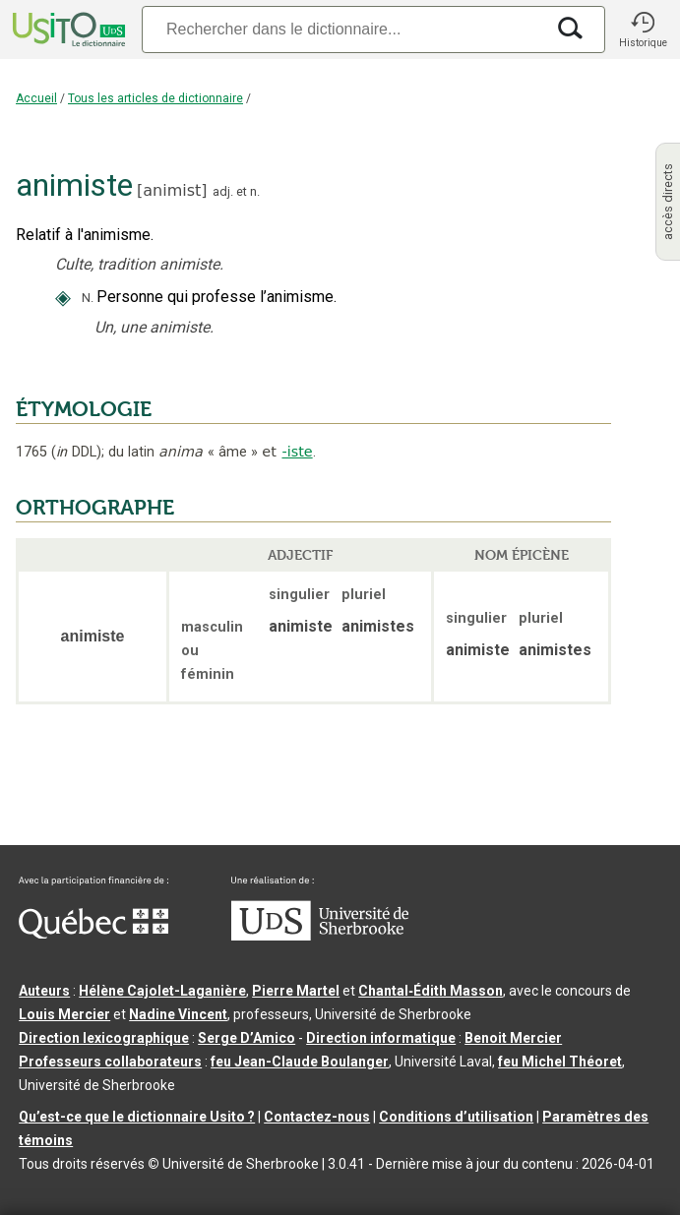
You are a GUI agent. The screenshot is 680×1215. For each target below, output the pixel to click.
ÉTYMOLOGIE (84, 409)
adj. (223, 191)
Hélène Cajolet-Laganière (162, 991)
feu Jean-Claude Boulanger (300, 1061)
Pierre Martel (296, 991)
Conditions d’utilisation (456, 1116)
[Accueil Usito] (67, 29)
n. (255, 191)
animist (172, 190)
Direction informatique (381, 1038)
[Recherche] (343, 29)
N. (87, 297)
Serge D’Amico (246, 1038)
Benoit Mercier (513, 1038)
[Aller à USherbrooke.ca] (319, 935)
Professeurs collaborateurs (110, 1061)
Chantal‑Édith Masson (430, 991)
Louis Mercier (64, 1014)
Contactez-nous (317, 1116)
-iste (296, 451)
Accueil (36, 98)
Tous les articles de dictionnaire (155, 98)
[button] (642, 29)
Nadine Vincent (178, 1014)
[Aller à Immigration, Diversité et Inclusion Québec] (93, 934)
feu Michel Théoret (560, 1061)
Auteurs (44, 991)
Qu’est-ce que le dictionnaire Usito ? (137, 1116)
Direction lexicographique (104, 1038)
